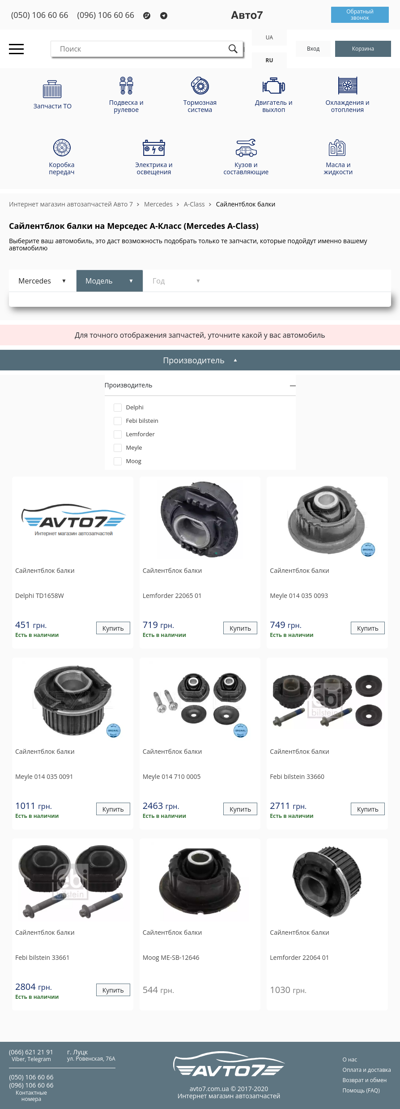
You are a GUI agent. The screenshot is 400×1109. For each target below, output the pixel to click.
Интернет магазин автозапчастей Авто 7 (71, 204)
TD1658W (39, 595)
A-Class (194, 204)
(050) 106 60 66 (39, 15)
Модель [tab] (99, 281)
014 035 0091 (44, 776)
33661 (42, 957)
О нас (350, 1059)
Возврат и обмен (365, 1080)
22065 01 (172, 595)
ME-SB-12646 (171, 957)
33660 (297, 776)
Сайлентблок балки (246, 204)
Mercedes (158, 204)
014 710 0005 (172, 776)
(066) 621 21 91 (31, 1052)
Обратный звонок (360, 14)
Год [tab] (159, 281)
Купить (113, 628)
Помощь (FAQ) (361, 1090)
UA (269, 37)
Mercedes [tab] (34, 281)
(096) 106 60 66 (106, 15)
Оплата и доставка (367, 1070)
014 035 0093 (299, 595)
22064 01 (299, 957)
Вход (313, 48)
